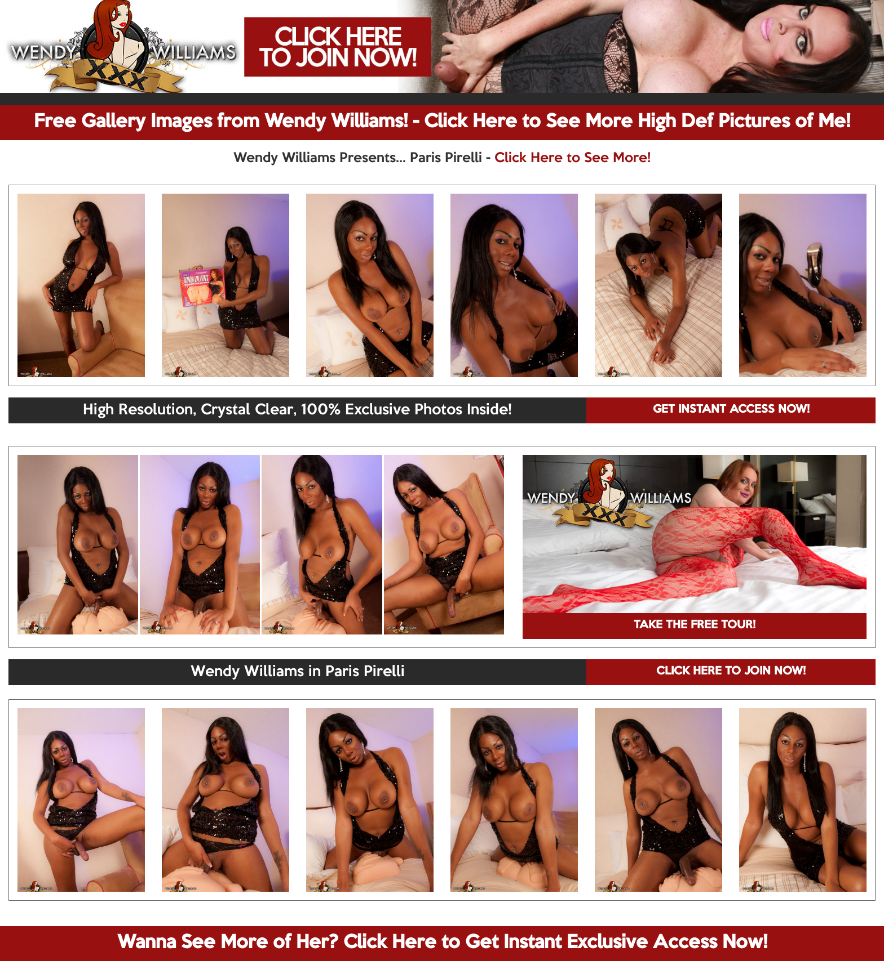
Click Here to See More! (572, 158)
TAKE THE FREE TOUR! (694, 625)
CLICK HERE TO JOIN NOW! (731, 672)
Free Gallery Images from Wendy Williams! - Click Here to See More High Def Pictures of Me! (442, 122)
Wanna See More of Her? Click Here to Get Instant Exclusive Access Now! (442, 943)
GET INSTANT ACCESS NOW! (731, 410)
